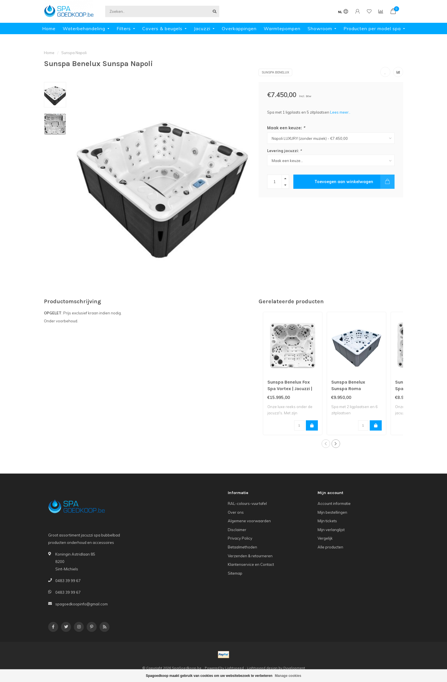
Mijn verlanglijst (331, 529)
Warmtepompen (282, 28)
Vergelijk (325, 538)
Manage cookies (288, 676)
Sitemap (235, 573)
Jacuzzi (202, 28)
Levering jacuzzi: (284, 150)
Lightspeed (234, 668)
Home (49, 28)
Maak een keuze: (286, 127)
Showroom (320, 28)
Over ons (236, 512)
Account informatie (334, 503)
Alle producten (330, 547)
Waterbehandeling (84, 28)
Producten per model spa (372, 28)
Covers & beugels (162, 28)
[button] (326, 443)
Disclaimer (237, 529)
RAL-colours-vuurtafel (247, 503)
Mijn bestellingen (332, 512)
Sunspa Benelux (275, 72)
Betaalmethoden (242, 547)
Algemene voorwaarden (249, 521)
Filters (124, 28)
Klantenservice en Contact (251, 564)
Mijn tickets (327, 521)
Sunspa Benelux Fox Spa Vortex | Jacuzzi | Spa (289, 388)
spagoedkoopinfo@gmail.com (81, 604)
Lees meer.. (340, 112)
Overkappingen (239, 28)
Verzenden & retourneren (250, 556)
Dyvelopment (294, 668)
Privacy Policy (240, 538)
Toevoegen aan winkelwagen (354, 182)
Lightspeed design (262, 668)
